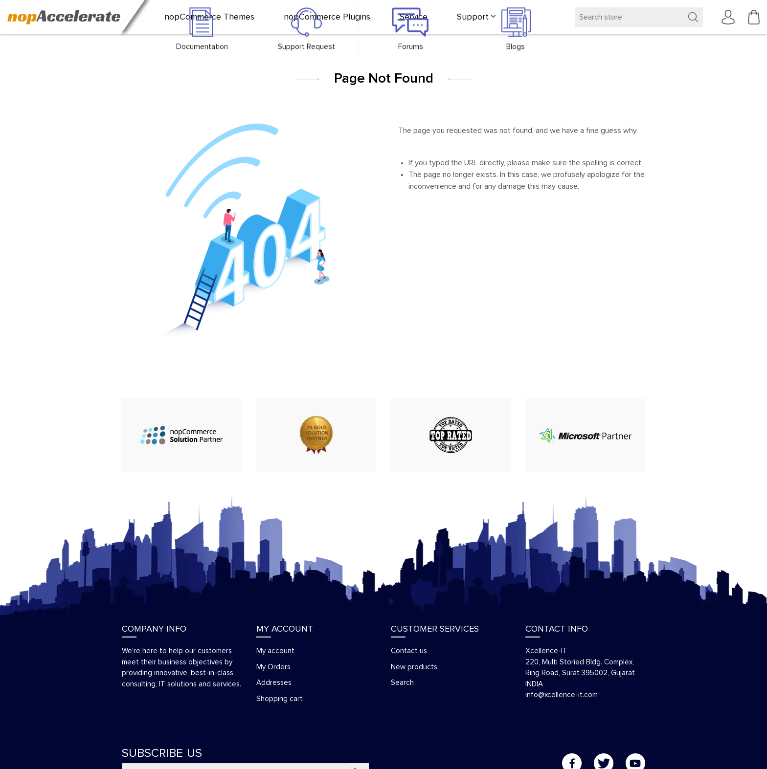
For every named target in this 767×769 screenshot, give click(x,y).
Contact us (409, 651)
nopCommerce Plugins (327, 17)
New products (414, 667)
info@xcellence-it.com (561, 695)
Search (402, 682)
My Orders (273, 667)
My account (275, 651)
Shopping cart (279, 699)
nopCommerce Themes (209, 17)
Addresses (274, 682)
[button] (476, 17)
